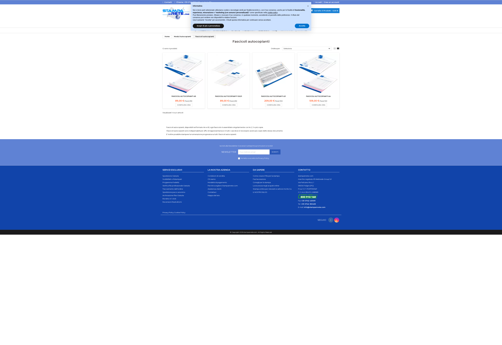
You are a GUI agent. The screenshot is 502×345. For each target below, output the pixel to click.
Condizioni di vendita (216, 176)
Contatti (168, 2)
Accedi (318, 2)
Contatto (304, 170)
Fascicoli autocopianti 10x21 (228, 96)
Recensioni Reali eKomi (172, 202)
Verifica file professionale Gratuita (176, 186)
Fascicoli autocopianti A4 (318, 96)
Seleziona (307, 48)
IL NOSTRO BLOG (260, 192)
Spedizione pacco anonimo (174, 192)
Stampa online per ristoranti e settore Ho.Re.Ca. (272, 189)
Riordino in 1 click (169, 199)
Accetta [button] (302, 26)
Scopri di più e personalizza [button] (208, 26)
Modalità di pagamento (217, 182)
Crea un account (331, 2)
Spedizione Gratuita (171, 176)
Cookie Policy (179, 212)
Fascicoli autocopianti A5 (184, 96)
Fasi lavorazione (259, 179)
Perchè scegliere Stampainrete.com (223, 186)
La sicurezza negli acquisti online (266, 186)
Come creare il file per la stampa (266, 176)
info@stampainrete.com (314, 207)
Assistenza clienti (214, 189)
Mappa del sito (214, 195)
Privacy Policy (263, 158)
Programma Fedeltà (171, 182)
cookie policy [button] (272, 13)
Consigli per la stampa (262, 182)
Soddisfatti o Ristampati (172, 179)
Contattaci (212, 192)
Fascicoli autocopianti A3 (273, 96)
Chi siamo (212, 179)
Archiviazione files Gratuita (173, 195)
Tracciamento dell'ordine (173, 189)
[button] (308, 6)
